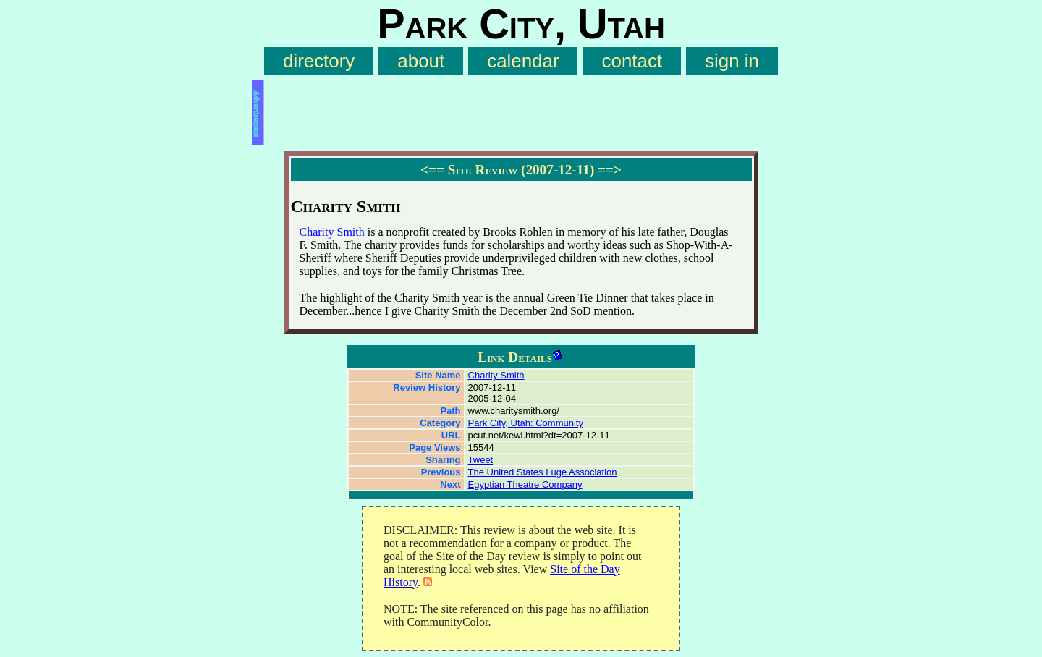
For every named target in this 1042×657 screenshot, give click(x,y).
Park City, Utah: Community (525, 422)
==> (610, 169)
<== (432, 169)
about (420, 61)
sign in (732, 61)
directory (319, 61)
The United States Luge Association (542, 472)
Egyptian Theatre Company (525, 484)
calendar (523, 61)
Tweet (481, 459)
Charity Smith (332, 232)
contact (632, 61)
